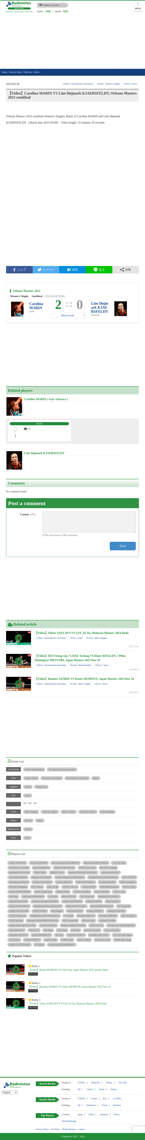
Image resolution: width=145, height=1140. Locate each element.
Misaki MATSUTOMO (19, 891)
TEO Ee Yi (34, 930)
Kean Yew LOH (102, 940)
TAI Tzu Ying (119, 863)
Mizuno (28, 820)
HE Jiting (48, 930)
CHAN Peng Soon (17, 916)
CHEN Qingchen (127, 882)
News (27, 838)
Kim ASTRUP (129, 877)
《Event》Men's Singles (96, 638)
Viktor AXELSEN (17, 863)
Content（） (28, 514)
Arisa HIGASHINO (18, 877)
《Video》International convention (77, 84)
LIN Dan (76, 930)
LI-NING (117, 1098)
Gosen (94, 1098)
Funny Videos (31, 778)
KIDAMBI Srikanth (109, 887)
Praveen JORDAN (86, 916)
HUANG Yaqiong (108, 867)
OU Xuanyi (14, 940)
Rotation (117, 1105)
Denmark (104, 1114)
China (91, 1114)
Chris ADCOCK (112, 930)
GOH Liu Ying (39, 911)
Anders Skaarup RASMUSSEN (70, 877)
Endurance (91, 1105)
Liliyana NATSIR (107, 920)
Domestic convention (51, 778)
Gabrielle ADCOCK (18, 935)
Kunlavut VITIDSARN (19, 944)
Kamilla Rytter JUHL (99, 935)
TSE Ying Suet (87, 896)
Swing (113, 1089)
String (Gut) (41, 787)
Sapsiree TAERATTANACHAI (82, 872)
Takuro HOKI (62, 891)
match (95, 778)
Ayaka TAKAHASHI (18, 911)
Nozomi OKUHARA (41, 877)
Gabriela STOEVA (76, 935)
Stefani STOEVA (32, 940)
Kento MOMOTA (41, 867)
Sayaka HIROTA (63, 882)
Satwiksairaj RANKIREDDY (62, 944)
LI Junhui (68, 916)
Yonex (40, 820)
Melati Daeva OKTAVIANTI (22, 925)
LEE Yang (61, 930)
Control (89, 1089)
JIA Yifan (53, 896)
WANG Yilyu (129, 887)
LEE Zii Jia (53, 887)
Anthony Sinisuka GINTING (45, 901)
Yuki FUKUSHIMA (85, 882)
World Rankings (69, 1121)
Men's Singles (31, 812)
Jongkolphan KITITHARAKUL (45, 916)
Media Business (69, 1129)
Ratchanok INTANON (19, 872)
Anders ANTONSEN (72, 901)
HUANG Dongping (18, 887)
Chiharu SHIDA (94, 901)
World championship (34, 769)
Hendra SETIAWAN (42, 882)
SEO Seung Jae (128, 916)
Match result (67, 315)
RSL (105, 1098)
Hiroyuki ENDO (75, 911)
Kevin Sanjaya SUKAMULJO (65, 863)
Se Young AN (124, 906)
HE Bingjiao (57, 911)
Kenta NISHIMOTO (41, 935)
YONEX (81, 1082)
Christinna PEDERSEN (33, 896)
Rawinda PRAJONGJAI (102, 906)
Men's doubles (68, 812)
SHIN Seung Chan (43, 891)
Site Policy (55, 1129)
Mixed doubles (107, 812)
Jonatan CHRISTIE (108, 916)
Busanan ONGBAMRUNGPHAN (42, 920)
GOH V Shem (84, 940)
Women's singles (49, 812)
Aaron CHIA (50, 940)
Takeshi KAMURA (116, 911)
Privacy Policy (42, 1129)
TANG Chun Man (82, 891)
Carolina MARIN (36, 306)
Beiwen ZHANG (92, 930)
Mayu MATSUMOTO (19, 906)
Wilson (109, 1082)
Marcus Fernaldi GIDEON (96, 863)
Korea (116, 1114)
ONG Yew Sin (96, 925)
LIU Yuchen (37, 887)
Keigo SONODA (95, 911)
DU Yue (59, 935)
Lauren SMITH (102, 891)
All (78, 1089)
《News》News (129, 84)
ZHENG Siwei (57, 872)
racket (27, 795)
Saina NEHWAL (16, 930)
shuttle (28, 787)
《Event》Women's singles (108, 84)
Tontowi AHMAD (48, 925)
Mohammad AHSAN (18, 882)
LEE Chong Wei (70, 920)
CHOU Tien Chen (87, 867)
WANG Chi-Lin (70, 887)
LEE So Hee (119, 891)
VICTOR (122, 1082)
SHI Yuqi (13, 896)
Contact (81, 1129)
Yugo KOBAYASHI (18, 901)
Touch (102, 1089)
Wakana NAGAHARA (109, 896)
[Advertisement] (72, 41)
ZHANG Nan (88, 920)
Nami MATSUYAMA (76, 906)
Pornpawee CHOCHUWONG (121, 925)
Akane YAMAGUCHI (64, 867)
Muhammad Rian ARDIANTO (47, 906)
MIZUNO (95, 1082)
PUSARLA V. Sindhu (18, 867)
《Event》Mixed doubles (80, 665)
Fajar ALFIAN (112, 901)
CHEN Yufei (40, 872)
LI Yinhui (39, 944)
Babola (28, 829)
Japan (79, 1114)
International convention (77, 778)
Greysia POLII (88, 887)
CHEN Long (67, 940)
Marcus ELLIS (68, 896)
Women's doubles (88, 812)
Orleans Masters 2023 (26, 290)
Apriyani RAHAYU (110, 872)
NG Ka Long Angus (122, 935)
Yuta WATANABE (38, 863)
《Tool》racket (75, 638)
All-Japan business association (62, 769)
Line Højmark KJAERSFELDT (99, 307)
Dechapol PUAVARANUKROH (103, 877)
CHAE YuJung (15, 920)
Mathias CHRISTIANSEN (73, 925)
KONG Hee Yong (122, 940)
